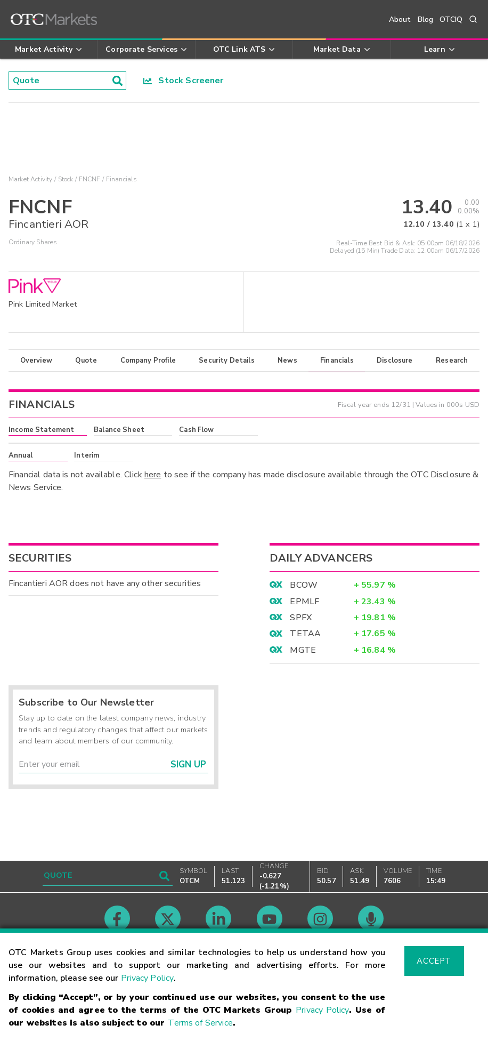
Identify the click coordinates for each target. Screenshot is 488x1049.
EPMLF (304, 601)
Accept (434, 961)
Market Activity (30, 179)
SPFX (301, 617)
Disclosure (395, 360)
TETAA (305, 633)
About (400, 19)
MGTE (303, 650)
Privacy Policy (147, 978)
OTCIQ (451, 19)
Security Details (226, 360)
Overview (36, 360)
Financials (337, 360)
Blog (426, 19)
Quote (86, 360)
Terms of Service (200, 1023)
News (287, 360)
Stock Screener (183, 80)
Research (452, 360)
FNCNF (90, 179)
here (152, 475)
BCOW (304, 585)
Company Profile (148, 360)
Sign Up (188, 764)
